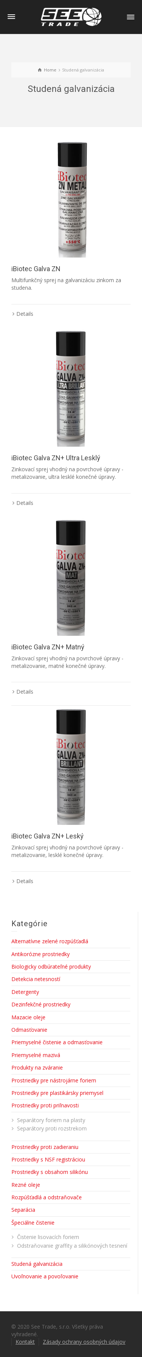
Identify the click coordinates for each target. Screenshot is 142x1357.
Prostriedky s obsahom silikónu (49, 1171)
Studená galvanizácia (36, 1263)
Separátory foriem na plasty (51, 1120)
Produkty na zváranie (37, 1067)
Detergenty (25, 991)
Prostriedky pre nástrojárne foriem (53, 1080)
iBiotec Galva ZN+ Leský (47, 836)
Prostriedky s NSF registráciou (48, 1159)
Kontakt (25, 1341)
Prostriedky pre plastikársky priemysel (57, 1092)
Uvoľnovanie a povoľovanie (44, 1276)
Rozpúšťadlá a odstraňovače (46, 1197)
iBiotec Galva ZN (36, 269)
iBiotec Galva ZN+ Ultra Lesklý (55, 458)
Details (24, 313)
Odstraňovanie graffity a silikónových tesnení (72, 1245)
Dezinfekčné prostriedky (40, 1004)
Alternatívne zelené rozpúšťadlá (49, 941)
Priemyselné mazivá (35, 1055)
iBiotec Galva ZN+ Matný (47, 647)
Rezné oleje (25, 1184)
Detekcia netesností (35, 979)
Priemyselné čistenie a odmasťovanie (57, 1042)
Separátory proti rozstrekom (52, 1128)
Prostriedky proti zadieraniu (44, 1146)
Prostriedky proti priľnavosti (45, 1105)
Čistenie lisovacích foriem (48, 1237)
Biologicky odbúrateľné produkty (51, 966)
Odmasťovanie (29, 1029)
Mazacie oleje (28, 1017)
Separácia (23, 1209)
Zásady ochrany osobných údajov (84, 1341)
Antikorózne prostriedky (40, 954)
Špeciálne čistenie (33, 1222)
